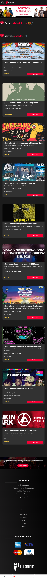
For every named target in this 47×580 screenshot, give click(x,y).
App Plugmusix (23, 497)
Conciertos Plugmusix (23, 494)
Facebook (23, 514)
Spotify (23, 523)
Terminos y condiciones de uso (23, 488)
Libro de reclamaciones (23, 500)
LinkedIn (23, 526)
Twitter (23, 520)
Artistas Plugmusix (23, 491)
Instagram (23, 517)
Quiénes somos (23, 485)
